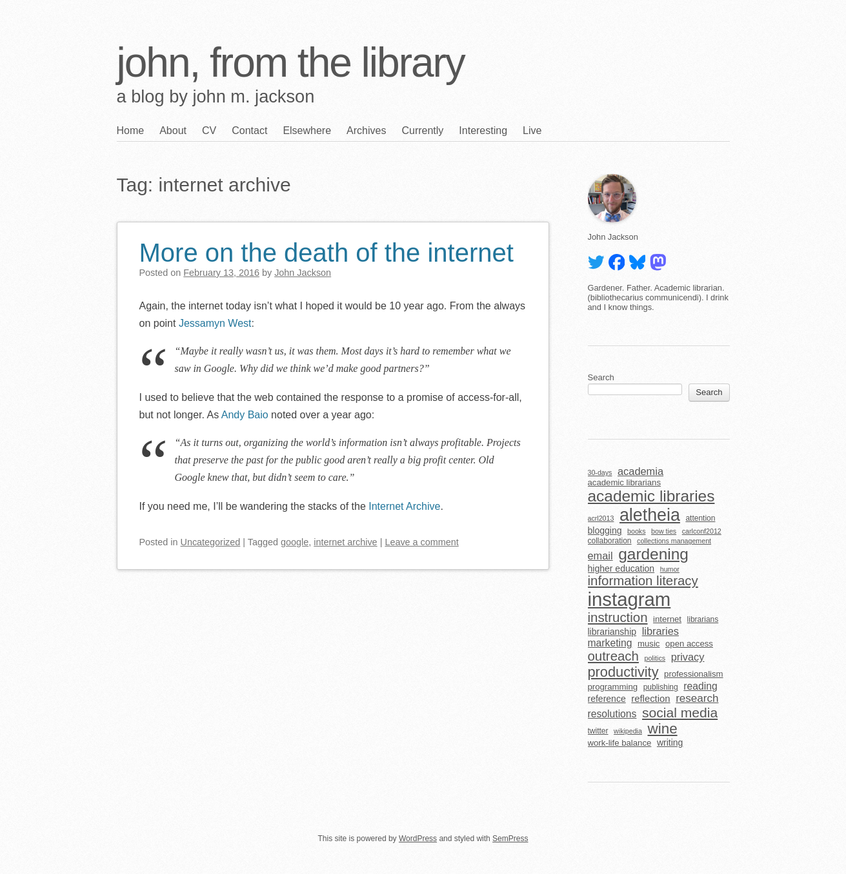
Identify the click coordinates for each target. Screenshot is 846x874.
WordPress (418, 838)
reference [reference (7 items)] (607, 699)
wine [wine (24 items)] (662, 729)
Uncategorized (211, 542)
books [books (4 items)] (636, 531)
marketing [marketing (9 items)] (610, 642)
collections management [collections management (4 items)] (674, 541)
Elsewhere (307, 130)
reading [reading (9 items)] (700, 686)
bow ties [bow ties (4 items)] (663, 531)
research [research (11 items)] (697, 698)
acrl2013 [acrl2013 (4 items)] (601, 518)
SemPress (510, 838)
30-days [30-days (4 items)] (600, 472)
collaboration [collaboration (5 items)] (610, 540)
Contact (249, 130)
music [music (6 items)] (649, 643)
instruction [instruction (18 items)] (618, 617)
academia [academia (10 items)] (640, 471)
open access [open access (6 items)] (689, 643)
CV (209, 130)
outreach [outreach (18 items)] (613, 656)
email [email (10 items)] (600, 555)
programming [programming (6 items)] (613, 687)
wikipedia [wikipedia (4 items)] (628, 731)
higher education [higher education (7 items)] (621, 568)
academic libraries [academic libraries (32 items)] (651, 496)
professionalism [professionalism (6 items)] (693, 674)
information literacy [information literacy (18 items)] (643, 581)
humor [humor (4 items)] (670, 569)
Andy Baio (244, 414)
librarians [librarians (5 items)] (703, 619)
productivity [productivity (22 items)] (623, 672)
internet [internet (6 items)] (667, 619)
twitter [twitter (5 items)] (598, 730)
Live (532, 130)
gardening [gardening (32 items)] (653, 554)
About (172, 130)
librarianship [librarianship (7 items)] (612, 631)
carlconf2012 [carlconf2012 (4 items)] (701, 531)
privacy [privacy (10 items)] (688, 657)
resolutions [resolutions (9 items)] (612, 713)
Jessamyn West (213, 323)
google (294, 542)
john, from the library (291, 62)
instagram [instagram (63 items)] (629, 599)
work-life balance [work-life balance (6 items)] (620, 743)
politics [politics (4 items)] (654, 658)
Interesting (483, 130)
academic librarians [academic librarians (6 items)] (624, 482)
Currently (422, 130)
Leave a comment (421, 542)
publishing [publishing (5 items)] (660, 687)
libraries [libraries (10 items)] (660, 631)
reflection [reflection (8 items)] (650, 699)
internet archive (345, 542)
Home (131, 130)
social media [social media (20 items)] (680, 712)
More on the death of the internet (326, 252)
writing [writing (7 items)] (670, 742)
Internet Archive (404, 506)
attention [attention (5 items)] (700, 518)
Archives (366, 130)
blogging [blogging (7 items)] (605, 530)
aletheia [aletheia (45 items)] (649, 515)
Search (601, 377)
